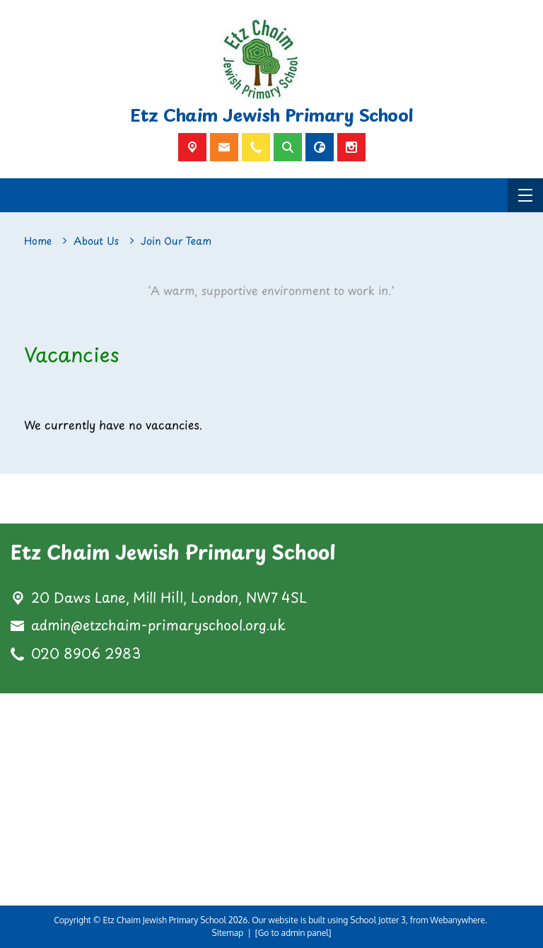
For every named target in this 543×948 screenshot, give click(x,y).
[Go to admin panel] (293, 932)
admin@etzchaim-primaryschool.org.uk (158, 625)
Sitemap (228, 932)
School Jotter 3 (378, 920)
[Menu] (525, 195)
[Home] (38, 241)
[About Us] (96, 241)
